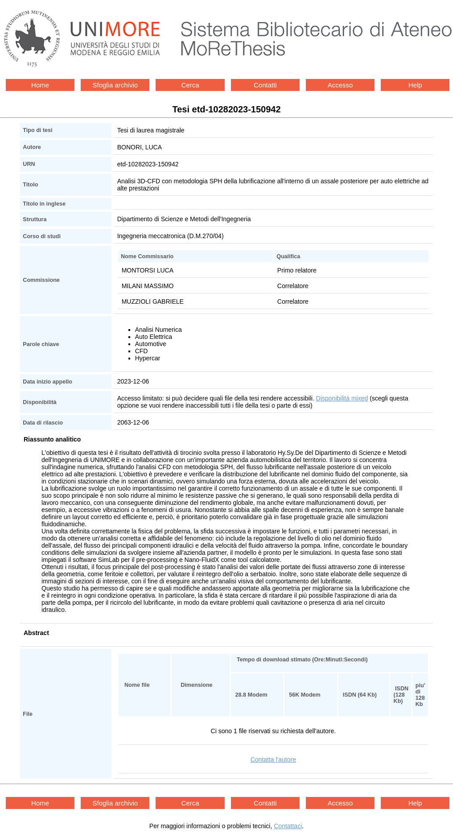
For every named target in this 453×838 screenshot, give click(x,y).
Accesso (340, 85)
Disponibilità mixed (342, 398)
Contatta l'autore (273, 759)
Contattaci (288, 826)
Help (415, 85)
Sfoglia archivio (115, 85)
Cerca (190, 85)
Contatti (265, 85)
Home (40, 85)
